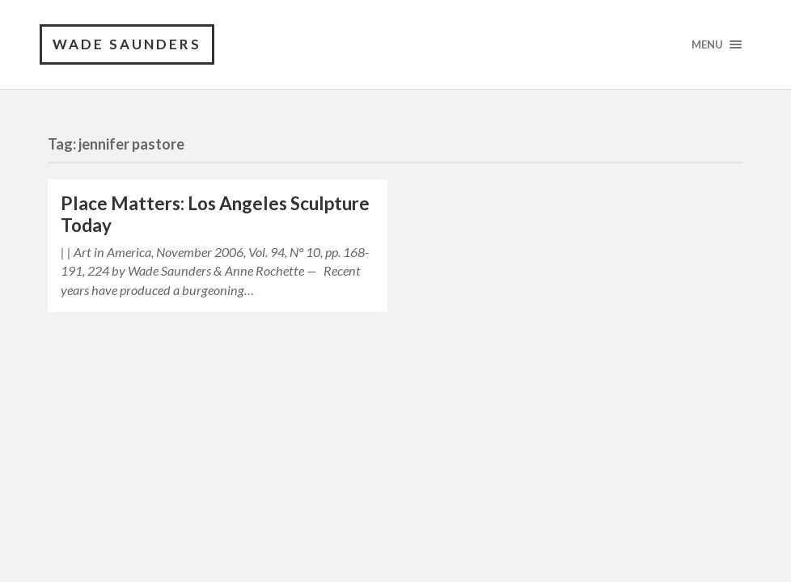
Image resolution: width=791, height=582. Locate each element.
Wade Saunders (127, 44)
